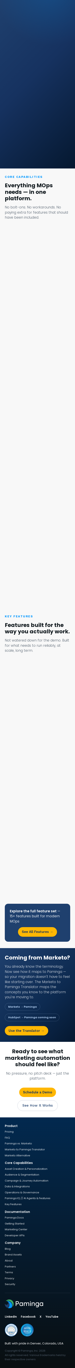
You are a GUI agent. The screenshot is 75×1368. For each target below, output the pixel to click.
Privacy (9, 1278)
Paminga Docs (14, 1218)
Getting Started (14, 1224)
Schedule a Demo (37, 1092)
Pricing (9, 1132)
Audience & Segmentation (22, 1175)
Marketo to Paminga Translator (25, 1149)
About (9, 1260)
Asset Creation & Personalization (26, 1169)
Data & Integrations (17, 1186)
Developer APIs (15, 1235)
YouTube (52, 1317)
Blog (8, 1249)
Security (10, 1284)
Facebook (28, 1317)
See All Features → (37, 932)
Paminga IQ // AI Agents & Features (27, 1198)
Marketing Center (16, 1229)
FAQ (7, 1138)
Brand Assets (13, 1254)
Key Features (13, 1204)
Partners (10, 1266)
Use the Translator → (26, 1031)
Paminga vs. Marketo (18, 1143)
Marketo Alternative (17, 1155)
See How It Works (37, 1105)
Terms (9, 1272)
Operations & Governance (22, 1192)
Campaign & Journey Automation (26, 1181)
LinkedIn (11, 1317)
